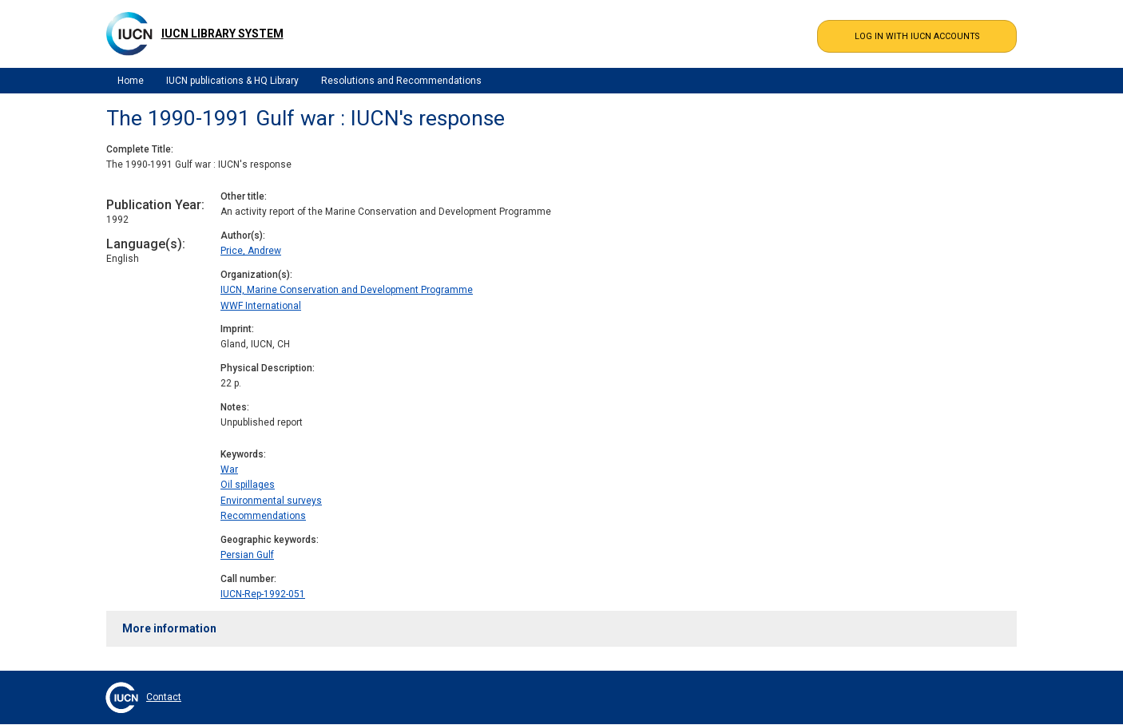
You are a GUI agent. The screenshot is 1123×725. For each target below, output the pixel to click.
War (229, 469)
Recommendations (263, 515)
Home (130, 80)
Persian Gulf (247, 555)
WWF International (260, 305)
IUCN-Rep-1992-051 (262, 594)
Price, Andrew (250, 250)
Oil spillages (247, 484)
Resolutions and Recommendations (401, 80)
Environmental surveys (271, 500)
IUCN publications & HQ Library (232, 80)
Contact (163, 697)
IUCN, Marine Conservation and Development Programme (346, 289)
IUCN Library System (222, 33)
